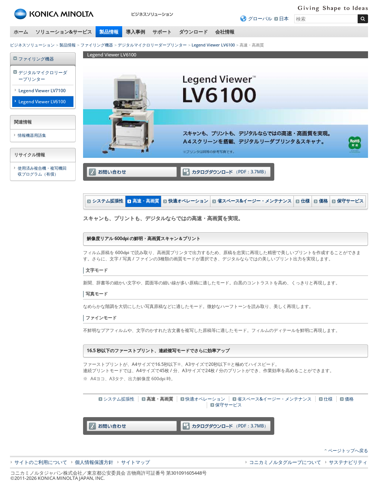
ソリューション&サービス (63, 31)
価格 (323, 201)
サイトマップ (135, 462)
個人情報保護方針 (94, 462)
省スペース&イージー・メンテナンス (254, 201)
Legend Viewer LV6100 (213, 45)
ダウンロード (193, 31)
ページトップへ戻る (348, 450)
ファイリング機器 (96, 45)
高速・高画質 (146, 201)
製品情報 (108, 31)
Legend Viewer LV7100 (42, 90)
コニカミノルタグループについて (285, 462)
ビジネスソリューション (32, 45)
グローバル (260, 18)
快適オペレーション (188, 201)
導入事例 (135, 31)
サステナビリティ (348, 462)
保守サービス (350, 201)
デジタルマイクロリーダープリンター (152, 45)
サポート (162, 31)
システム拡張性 (107, 201)
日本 (284, 18)
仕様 (305, 201)
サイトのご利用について (40, 462)
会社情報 (224, 31)
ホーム (21, 31)
